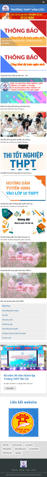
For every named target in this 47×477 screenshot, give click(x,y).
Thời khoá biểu (7, 449)
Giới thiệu (6, 445)
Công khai (18, 453)
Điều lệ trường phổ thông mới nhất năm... (16, 106)
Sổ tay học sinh (7, 320)
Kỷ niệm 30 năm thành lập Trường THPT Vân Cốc (19, 377)
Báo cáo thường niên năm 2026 (12, 301)
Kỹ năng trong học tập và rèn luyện (14, 333)
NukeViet (25, 475)
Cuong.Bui (37, 475)
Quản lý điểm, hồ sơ (20, 449)
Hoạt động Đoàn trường (10, 311)
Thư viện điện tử (34, 449)
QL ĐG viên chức (7, 453)
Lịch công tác (29, 445)
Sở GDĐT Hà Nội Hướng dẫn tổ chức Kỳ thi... (16, 173)
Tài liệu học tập (7, 324)
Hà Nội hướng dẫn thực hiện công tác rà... (15, 237)
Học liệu (5, 315)
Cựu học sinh (6, 338)
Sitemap (21, 470)
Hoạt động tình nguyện (10, 329)
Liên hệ (33, 470)
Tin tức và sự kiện (17, 445)
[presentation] (3, 422)
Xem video (9, 388)
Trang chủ (14, 470)
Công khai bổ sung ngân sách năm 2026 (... (16, 270)
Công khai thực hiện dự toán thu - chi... (14, 75)
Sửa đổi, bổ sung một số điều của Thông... (16, 139)
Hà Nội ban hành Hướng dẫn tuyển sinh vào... (17, 204)
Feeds (28, 470)
